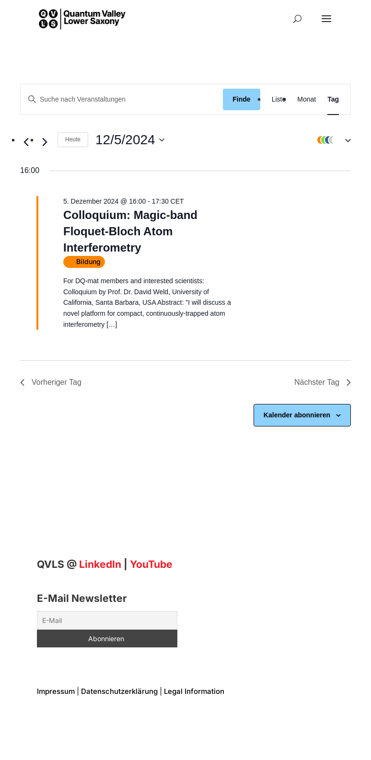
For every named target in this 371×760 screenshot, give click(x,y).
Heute (73, 139)
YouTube (151, 564)
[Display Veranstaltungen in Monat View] (306, 99)
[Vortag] (26, 142)
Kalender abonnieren (297, 415)
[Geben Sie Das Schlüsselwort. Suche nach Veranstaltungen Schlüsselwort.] (122, 99)
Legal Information (194, 691)
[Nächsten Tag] (44, 142)
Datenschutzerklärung (119, 691)
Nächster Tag (322, 382)
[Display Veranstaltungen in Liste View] (279, 99)
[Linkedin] (100, 564)
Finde (241, 99)
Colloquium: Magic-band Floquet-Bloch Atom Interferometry (130, 231)
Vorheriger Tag (50, 382)
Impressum (56, 691)
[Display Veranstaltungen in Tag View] (333, 99)
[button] (332, 140)
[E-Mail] (107, 620)
